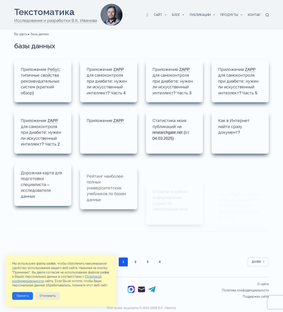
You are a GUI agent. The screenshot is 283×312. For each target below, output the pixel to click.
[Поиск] (267, 15)
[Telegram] (151, 290)
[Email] (141, 290)
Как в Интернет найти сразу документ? (235, 126)
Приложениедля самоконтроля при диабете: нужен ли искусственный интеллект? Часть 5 (240, 81)
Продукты (232, 14)
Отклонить (47, 296)
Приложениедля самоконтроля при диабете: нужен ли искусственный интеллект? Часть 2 (43, 131)
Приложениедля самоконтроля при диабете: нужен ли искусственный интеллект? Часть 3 (175, 81)
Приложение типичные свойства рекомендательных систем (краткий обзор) (42, 81)
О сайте (263, 284)
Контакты (259, 14)
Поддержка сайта (256, 296)
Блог (179, 14)
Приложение (107, 120)
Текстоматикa (44, 12)
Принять (23, 296)
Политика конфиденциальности (245, 290)
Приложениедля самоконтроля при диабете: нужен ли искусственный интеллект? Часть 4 (109, 81)
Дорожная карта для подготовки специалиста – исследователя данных (38, 189)
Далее (258, 265)
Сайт (161, 14)
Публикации (203, 14)
